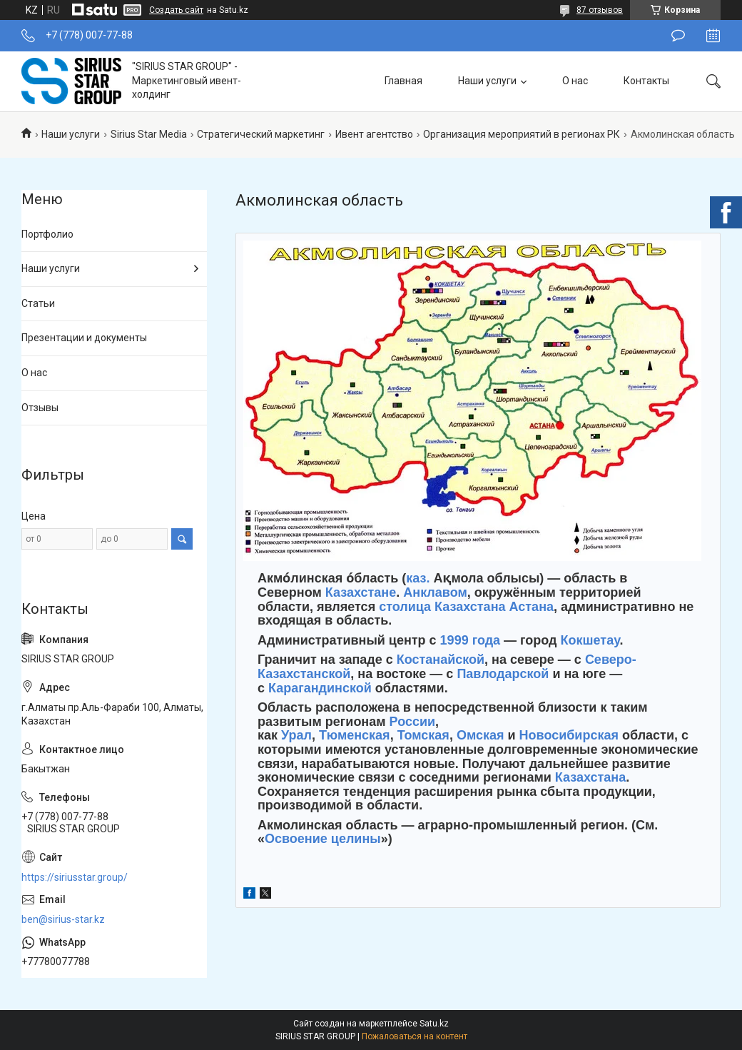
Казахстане (360, 592)
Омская (480, 735)
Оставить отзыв (678, 35)
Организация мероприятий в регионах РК (521, 134)
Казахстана (590, 777)
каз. (418, 578)
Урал (296, 735)
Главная (403, 80)
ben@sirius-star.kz (63, 919)
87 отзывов (599, 10)
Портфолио (47, 234)
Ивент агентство (374, 134)
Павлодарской (503, 674)
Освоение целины (323, 839)
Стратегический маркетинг (261, 134)
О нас (575, 80)
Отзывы (40, 407)
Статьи (38, 303)
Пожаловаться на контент (414, 1036)
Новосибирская (569, 735)
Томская (423, 735)
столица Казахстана (442, 607)
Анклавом (435, 592)
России (412, 722)
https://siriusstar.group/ (74, 877)
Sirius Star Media (149, 134)
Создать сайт (176, 10)
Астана (531, 607)
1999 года (470, 640)
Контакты (646, 80)
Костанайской (440, 659)
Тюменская (354, 735)
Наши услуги (487, 80)
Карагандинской (320, 688)
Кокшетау (590, 640)
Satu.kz (434, 1024)
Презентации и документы (84, 337)
